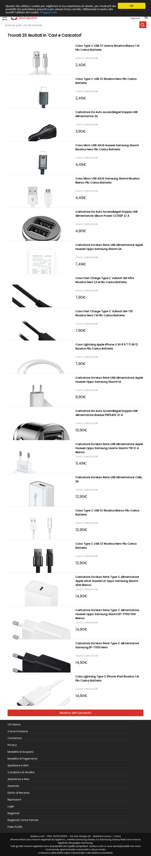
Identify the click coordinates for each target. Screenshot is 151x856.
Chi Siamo (14, 724)
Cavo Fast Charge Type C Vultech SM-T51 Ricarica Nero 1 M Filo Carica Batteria (104, 313)
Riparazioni (14, 799)
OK (131, 6)
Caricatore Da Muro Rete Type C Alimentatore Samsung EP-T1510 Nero (107, 645)
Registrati (14, 813)
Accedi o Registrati (135, 17)
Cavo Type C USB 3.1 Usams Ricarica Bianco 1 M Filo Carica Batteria (107, 48)
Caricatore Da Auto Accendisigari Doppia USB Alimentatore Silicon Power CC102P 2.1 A (106, 214)
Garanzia (13, 786)
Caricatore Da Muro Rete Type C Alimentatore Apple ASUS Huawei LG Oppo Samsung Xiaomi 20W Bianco (107, 581)
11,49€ (80, 463)
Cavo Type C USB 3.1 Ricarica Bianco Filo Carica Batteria (107, 512)
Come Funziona (18, 731)
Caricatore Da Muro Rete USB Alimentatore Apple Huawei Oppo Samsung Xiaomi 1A (109, 380)
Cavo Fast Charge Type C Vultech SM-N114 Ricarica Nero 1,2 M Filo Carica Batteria (104, 280)
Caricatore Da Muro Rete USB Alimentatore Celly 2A (108, 479)
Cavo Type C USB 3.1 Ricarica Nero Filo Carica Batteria (105, 81)
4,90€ (80, 230)
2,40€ (80, 64)
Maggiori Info (48, 12)
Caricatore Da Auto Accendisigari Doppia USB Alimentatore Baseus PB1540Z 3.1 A (106, 413)
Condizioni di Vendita (21, 772)
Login (11, 806)
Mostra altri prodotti (75, 713)
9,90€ (80, 396)
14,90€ (81, 595)
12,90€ (81, 496)
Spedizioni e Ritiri (18, 765)
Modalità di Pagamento (23, 758)
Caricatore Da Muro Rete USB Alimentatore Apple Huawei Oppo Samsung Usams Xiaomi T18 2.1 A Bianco (109, 448)
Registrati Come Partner (23, 820)
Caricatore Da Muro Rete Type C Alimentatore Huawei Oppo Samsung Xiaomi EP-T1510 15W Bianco (107, 614)
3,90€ (80, 131)
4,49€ (80, 164)
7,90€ (80, 297)
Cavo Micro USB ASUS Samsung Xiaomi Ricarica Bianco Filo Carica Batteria (107, 180)
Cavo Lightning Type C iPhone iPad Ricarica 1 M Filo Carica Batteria (107, 678)
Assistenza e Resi (18, 779)
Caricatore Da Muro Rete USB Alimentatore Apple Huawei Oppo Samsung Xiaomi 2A (109, 247)
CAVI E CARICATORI (86, 58)
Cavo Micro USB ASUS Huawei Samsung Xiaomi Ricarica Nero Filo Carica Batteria (107, 147)
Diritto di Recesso (19, 793)
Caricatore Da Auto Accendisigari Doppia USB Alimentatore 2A (106, 114)
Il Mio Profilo (15, 827)
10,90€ (81, 429)
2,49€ (80, 97)
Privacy (12, 745)
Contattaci (15, 738)
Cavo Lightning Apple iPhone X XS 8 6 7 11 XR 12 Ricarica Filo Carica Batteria (106, 346)
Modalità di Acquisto (21, 752)
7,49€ (80, 263)
